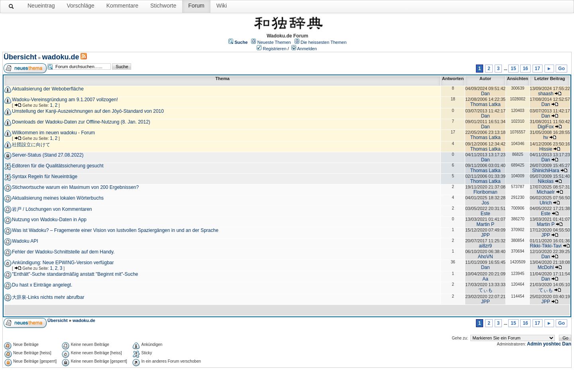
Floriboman (485, 192)
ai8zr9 (485, 246)
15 (513, 68)
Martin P (485, 224)
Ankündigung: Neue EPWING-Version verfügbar (63, 262)
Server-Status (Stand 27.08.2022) (47, 155)
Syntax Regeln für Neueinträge (44, 176)
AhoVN (485, 256)
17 (537, 68)
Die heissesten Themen (323, 42)
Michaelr (545, 192)
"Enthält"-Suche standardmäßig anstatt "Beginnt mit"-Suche (75, 274)
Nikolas (545, 181)
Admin (534, 344)
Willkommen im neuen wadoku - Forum (53, 132)
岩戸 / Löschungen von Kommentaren (52, 209)
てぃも (485, 290)
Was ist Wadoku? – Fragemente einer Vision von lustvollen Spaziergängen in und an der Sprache (115, 230)
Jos (485, 203)
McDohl (546, 267)
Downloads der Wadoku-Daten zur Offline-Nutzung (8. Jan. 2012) (81, 122)
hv (545, 137)
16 (525, 68)
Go (561, 68)
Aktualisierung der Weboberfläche (48, 89)
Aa (485, 279)
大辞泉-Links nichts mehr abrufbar (48, 297)
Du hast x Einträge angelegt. (42, 285)
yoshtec (552, 344)
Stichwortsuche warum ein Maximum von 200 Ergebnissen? (75, 187)
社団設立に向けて (31, 144)
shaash (546, 93)
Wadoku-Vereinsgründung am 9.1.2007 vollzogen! (65, 99)
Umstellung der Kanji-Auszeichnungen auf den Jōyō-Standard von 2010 (88, 111)
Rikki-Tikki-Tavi (546, 246)
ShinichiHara (545, 170)
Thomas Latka (485, 104)
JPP (485, 235)
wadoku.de (60, 57)
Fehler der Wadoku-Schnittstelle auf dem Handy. (63, 252)
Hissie (545, 149)
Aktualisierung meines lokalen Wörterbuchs (58, 198)
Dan (485, 93)
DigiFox (546, 127)
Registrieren (274, 48)
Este (485, 213)
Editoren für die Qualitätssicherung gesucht (57, 166)
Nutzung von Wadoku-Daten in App (49, 219)
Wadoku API (25, 241)
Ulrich (546, 203)
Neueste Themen (274, 42)
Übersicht (20, 57)
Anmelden (307, 48)
